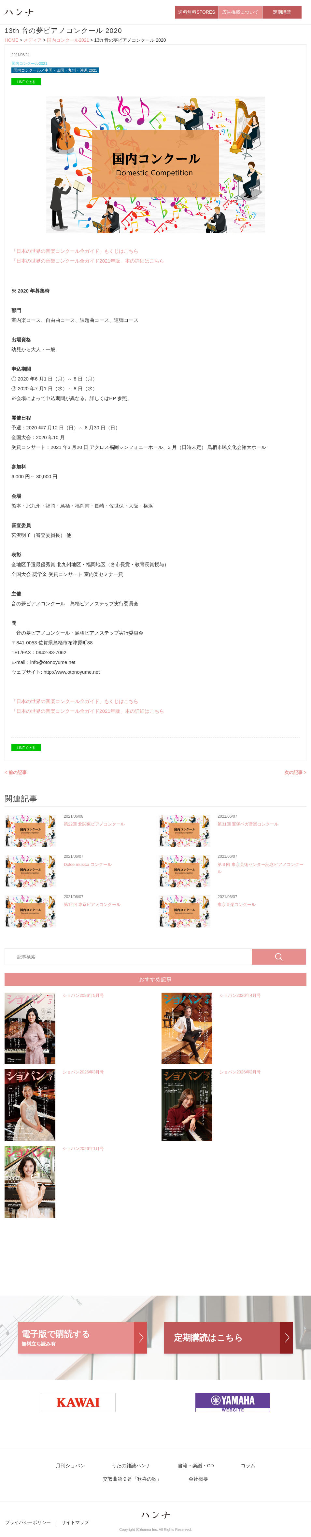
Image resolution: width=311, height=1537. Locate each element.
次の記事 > (295, 775)
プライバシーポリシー (28, 1527)
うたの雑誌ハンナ (93, 1469)
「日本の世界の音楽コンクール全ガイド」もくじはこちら (74, 254)
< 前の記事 (16, 775)
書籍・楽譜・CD (153, 1469)
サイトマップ (75, 1527)
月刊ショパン (37, 1469)
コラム (199, 1469)
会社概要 (155, 1483)
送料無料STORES (196, 12)
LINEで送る (26, 85)
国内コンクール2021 (68, 41)
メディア (32, 41)
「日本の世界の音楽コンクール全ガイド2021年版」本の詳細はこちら (87, 263)
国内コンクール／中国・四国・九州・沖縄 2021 (59, 72)
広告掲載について (240, 12)
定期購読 (282, 12)
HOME (11, 41)
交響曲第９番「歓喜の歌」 (258, 1469)
